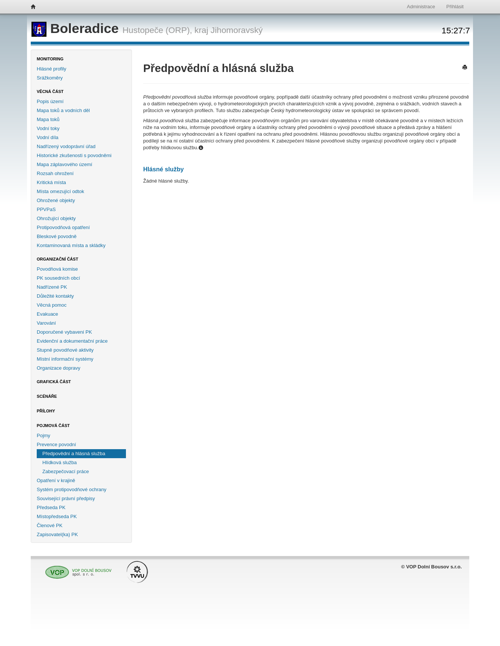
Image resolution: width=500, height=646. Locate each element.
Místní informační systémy (65, 359)
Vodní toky (48, 128)
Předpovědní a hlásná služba (73, 453)
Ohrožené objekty (56, 200)
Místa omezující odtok (60, 191)
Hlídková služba (59, 462)
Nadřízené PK (52, 287)
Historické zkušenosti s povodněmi (74, 155)
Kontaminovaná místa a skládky (71, 245)
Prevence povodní (56, 444)
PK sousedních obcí (58, 278)
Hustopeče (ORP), (157, 30)
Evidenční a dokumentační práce (72, 341)
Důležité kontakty (55, 296)
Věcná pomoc (52, 305)
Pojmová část (53, 425)
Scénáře (47, 396)
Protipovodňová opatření (63, 227)
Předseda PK (51, 507)
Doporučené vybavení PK (64, 332)
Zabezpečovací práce (65, 471)
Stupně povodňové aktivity (65, 350)
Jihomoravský (237, 30)
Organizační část (57, 259)
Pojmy (43, 435)
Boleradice (77, 28)
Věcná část (50, 91)
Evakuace (47, 314)
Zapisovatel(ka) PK (57, 534)
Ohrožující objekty (56, 218)
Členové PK (50, 525)
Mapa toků (48, 119)
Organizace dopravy (58, 368)
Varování (46, 323)
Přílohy (46, 411)
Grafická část (54, 381)
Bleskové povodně (56, 236)
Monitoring (50, 59)
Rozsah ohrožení (55, 173)
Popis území (50, 101)
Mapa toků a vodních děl (63, 110)
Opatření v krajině (56, 480)
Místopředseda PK (57, 516)
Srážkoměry (50, 78)
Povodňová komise (57, 269)
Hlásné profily (51, 69)
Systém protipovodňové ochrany (71, 489)
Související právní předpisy (66, 498)
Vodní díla (47, 137)
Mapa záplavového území (64, 164)
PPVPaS (46, 209)
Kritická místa (51, 182)
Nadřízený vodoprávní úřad (66, 146)
